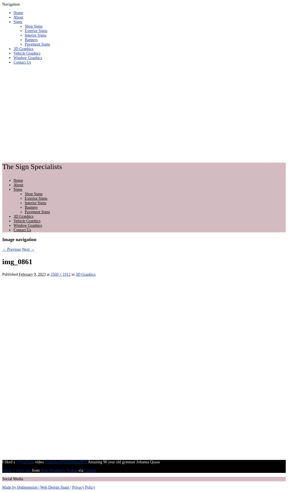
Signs (18, 22)
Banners (31, 40)
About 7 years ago (16, 470)
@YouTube (25, 462)
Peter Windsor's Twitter (58, 470)
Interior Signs (35, 35)
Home (18, 13)
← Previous (11, 249)
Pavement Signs (37, 44)
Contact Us (22, 62)
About (18, 17)
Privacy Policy (83, 487)
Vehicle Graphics (27, 53)
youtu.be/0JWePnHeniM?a (66, 462)
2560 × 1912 (61, 274)
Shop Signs (33, 26)
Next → (28, 249)
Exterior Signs (36, 31)
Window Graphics (28, 58)
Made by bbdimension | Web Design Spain (35, 487)
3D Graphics (23, 49)
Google (90, 470)
